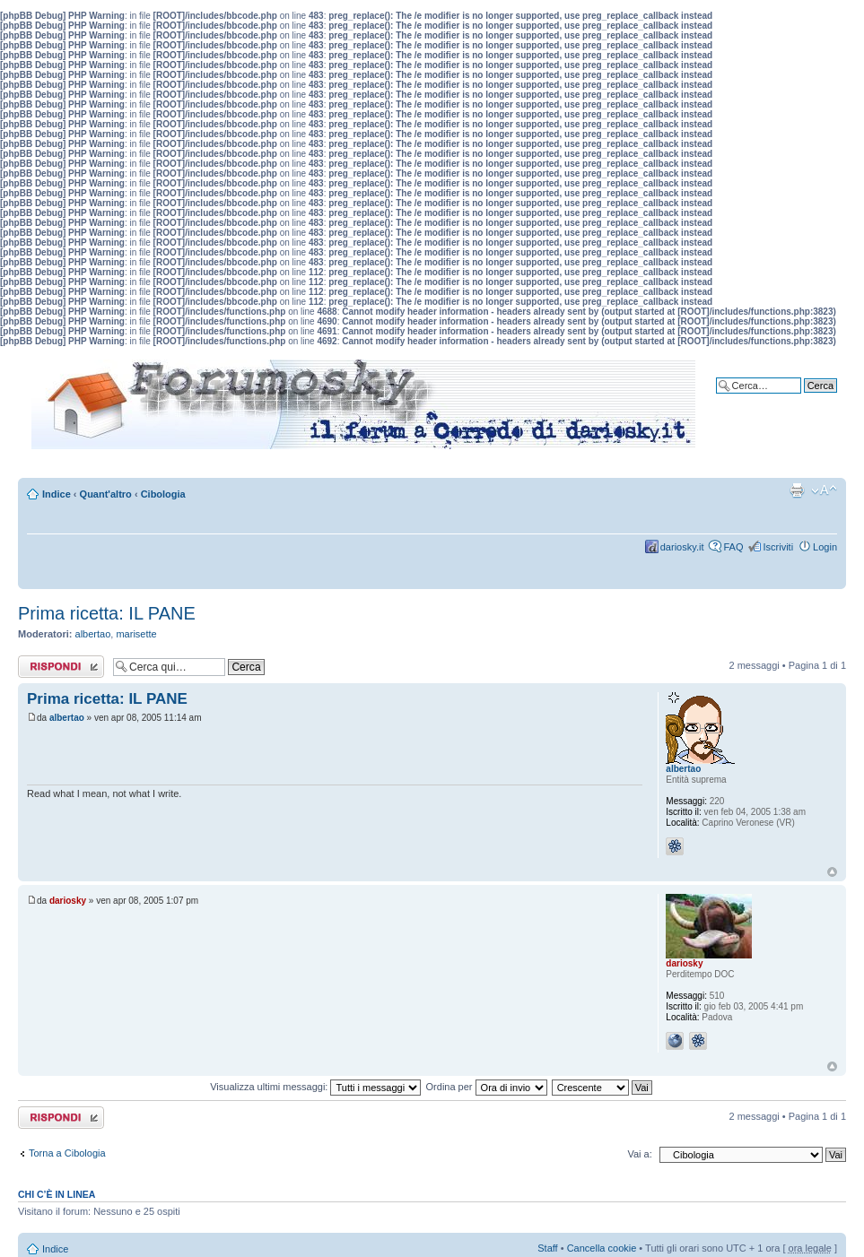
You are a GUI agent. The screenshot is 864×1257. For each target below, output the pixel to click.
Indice (56, 494)
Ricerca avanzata (799, 399)
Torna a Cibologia (67, 1153)
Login (825, 547)
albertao (93, 633)
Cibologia (163, 494)
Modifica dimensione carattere (824, 490)
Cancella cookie (602, 1248)
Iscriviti (778, 547)
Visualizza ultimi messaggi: (315, 1086)
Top (832, 872)
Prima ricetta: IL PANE (107, 613)
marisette (136, 633)
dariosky (67, 901)
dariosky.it (682, 547)
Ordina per (486, 1086)
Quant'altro (106, 494)
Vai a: (639, 1154)
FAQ (733, 547)
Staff (547, 1248)
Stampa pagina (797, 490)
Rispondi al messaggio (61, 666)
